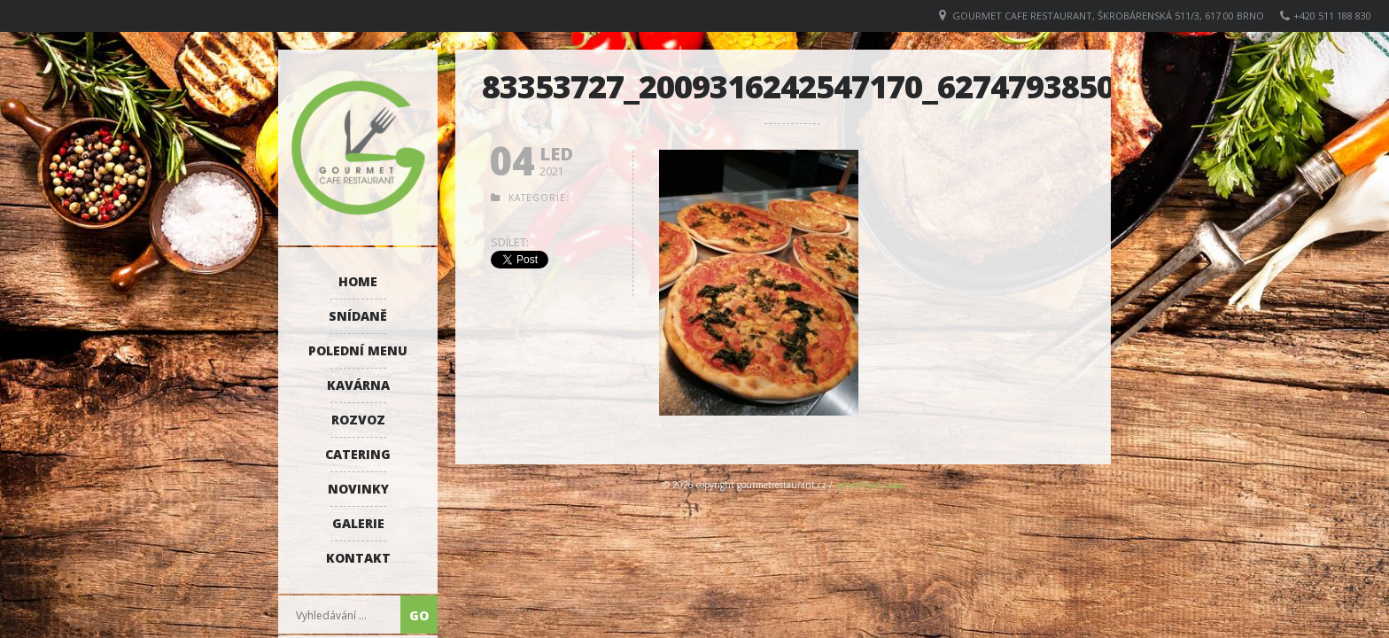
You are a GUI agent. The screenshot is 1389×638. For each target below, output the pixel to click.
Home (357, 281)
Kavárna (358, 385)
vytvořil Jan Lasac (869, 484)
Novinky (358, 488)
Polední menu (357, 350)
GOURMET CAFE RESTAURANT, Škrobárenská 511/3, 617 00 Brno (1108, 15)
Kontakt (358, 557)
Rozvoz (358, 419)
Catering (358, 454)
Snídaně (358, 315)
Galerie (358, 523)
